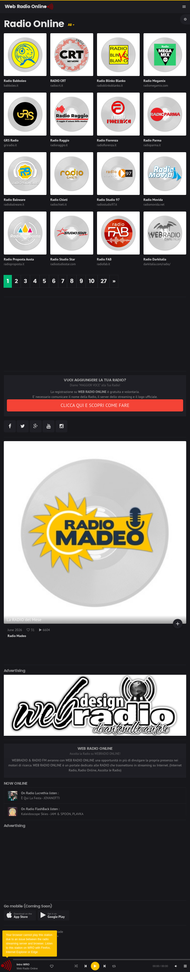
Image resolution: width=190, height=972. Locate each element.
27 (104, 281)
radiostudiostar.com (63, 264)
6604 (44, 630)
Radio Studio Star (62, 259)
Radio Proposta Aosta (19, 259)
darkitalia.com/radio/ (157, 264)
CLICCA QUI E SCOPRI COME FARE (94, 405)
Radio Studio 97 (108, 200)
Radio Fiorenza (107, 140)
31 (30, 630)
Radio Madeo (17, 636)
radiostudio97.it (107, 205)
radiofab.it (103, 264)
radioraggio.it (59, 145)
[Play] (95, 966)
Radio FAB (104, 259)
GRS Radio (11, 140)
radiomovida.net (154, 205)
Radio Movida (153, 200)
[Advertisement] (95, 334)
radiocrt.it (56, 86)
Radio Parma (152, 140)
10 (91, 281)
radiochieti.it (58, 205)
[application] (95, 966)
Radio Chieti (59, 200)
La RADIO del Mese (24, 619)
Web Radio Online (27, 968)
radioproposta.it (14, 264)
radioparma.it (152, 145)
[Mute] (176, 966)
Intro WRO (23, 964)
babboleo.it (11, 86)
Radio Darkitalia (155, 259)
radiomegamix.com (156, 86)
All (70, 25)
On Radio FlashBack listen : (40, 809)
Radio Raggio (59, 140)
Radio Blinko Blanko (111, 81)
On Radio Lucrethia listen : (40, 793)
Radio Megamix (155, 81)
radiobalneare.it (14, 205)
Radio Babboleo (15, 81)
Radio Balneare (14, 200)
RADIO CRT (58, 81)
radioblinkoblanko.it (110, 86)
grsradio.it (10, 145)
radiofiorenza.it (106, 145)
